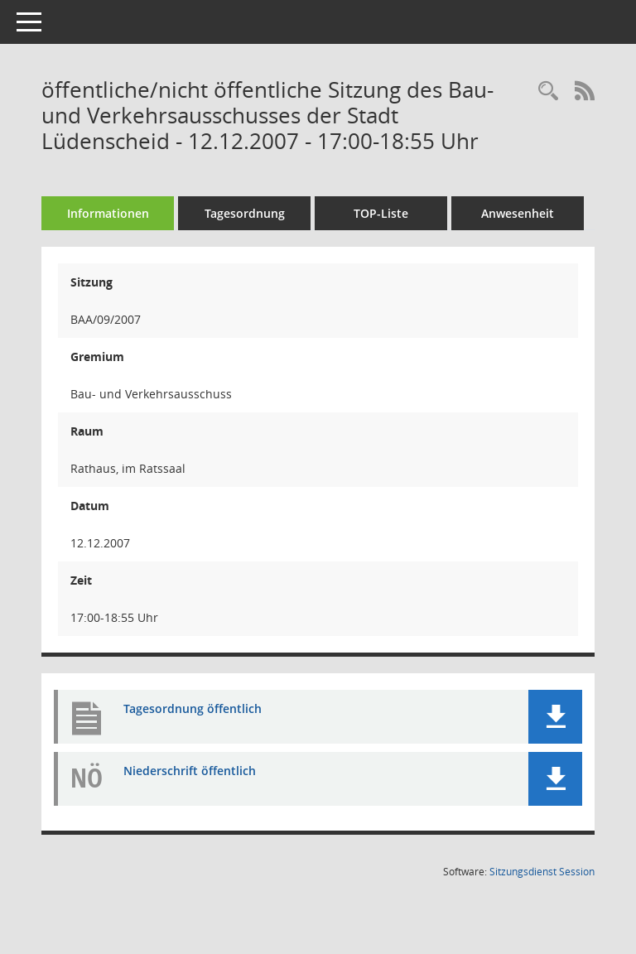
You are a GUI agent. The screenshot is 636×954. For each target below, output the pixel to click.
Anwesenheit (517, 213)
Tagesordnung (245, 213)
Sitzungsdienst (542, 872)
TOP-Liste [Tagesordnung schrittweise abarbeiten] (381, 213)
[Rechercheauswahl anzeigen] (548, 91)
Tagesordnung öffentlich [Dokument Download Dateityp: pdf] (192, 708)
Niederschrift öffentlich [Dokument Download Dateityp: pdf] (189, 770)
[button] (555, 717)
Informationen (108, 213)
